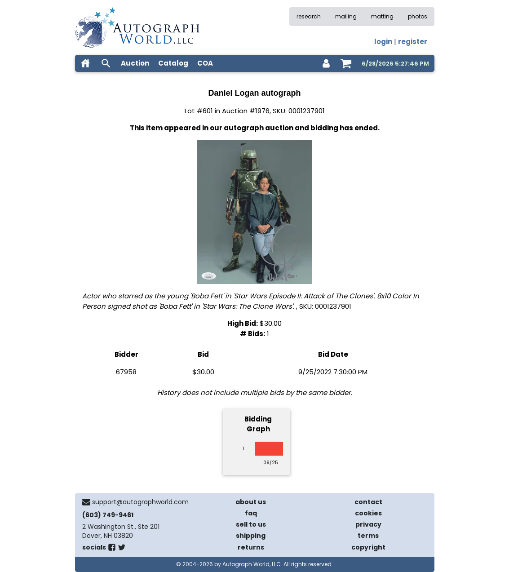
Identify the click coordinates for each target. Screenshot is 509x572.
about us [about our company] (250, 501)
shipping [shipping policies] (251, 535)
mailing (346, 16)
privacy (368, 524)
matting (382, 16)
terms (368, 535)
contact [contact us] (368, 501)
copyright (368, 547)
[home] (85, 63)
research (309, 16)
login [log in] (383, 41)
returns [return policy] (251, 547)
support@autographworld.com (140, 501)
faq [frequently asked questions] (251, 513)
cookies (368, 513)
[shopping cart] (346, 63)
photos (417, 16)
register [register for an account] (412, 41)
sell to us (251, 524)
